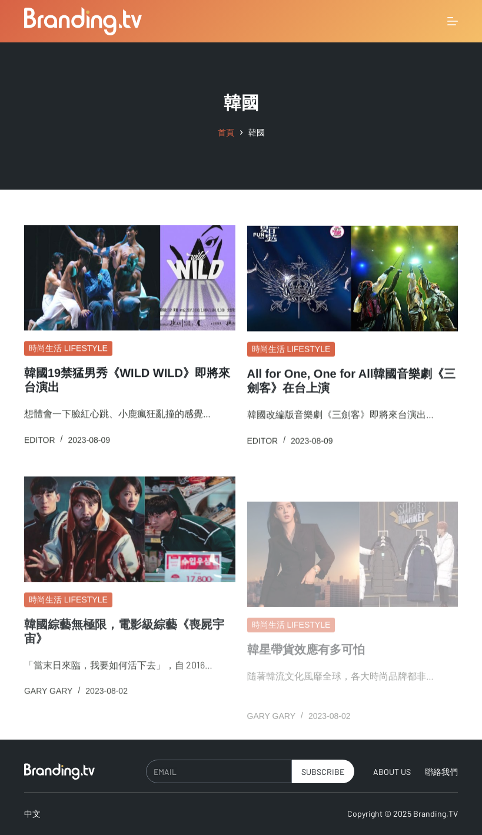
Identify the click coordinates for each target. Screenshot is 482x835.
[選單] (452, 21)
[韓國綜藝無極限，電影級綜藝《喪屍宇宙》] (129, 536)
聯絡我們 (441, 772)
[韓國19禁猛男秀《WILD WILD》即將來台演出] (129, 278)
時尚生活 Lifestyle (68, 348)
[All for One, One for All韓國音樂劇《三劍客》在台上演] (352, 280)
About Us (392, 772)
